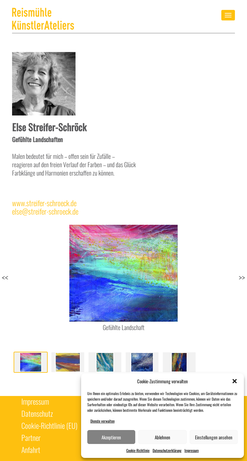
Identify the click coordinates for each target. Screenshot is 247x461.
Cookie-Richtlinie (138, 450)
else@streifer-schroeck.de (45, 211)
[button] (235, 381)
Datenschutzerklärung (167, 450)
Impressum (191, 450)
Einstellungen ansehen (213, 437)
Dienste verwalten (102, 421)
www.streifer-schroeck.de (44, 203)
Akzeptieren (111, 437)
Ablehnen (162, 437)
